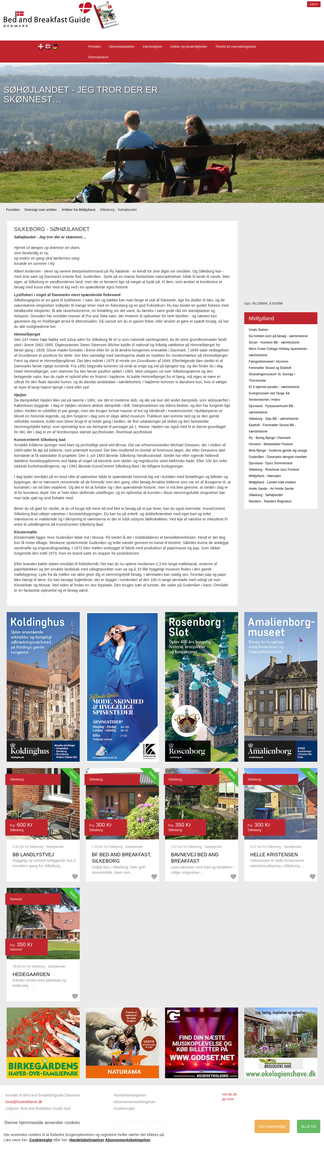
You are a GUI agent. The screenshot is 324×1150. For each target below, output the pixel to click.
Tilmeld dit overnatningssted (235, 46)
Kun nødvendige (272, 1126)
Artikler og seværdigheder (188, 46)
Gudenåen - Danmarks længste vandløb (278, 457)
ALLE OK (308, 1126)
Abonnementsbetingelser (135, 1102)
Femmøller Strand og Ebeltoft (270, 368)
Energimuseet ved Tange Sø (269, 393)
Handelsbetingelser (130, 1095)
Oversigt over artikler (40, 210)
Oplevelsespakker (122, 46)
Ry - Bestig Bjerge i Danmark (270, 438)
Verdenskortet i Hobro (264, 400)
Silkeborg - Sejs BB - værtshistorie (273, 419)
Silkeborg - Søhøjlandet (266, 495)
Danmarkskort (98, 57)
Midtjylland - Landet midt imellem (272, 482)
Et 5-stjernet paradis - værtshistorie (274, 387)
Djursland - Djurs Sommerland (270, 463)
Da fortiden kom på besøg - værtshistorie (278, 336)
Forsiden (94, 46)
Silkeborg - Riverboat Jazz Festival (274, 469)
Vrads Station (258, 330)
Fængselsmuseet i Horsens (268, 361)
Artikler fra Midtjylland (78, 210)
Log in (314, 4)
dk (41, 47)
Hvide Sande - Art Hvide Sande (271, 489)
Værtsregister (152, 46)
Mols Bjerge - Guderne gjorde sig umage (278, 450)
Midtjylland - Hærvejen (265, 476)
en (48, 47)
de (55, 47)
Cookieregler (124, 1108)
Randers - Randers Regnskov (270, 501)
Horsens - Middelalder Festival (271, 444)
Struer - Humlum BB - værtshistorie (274, 342)
